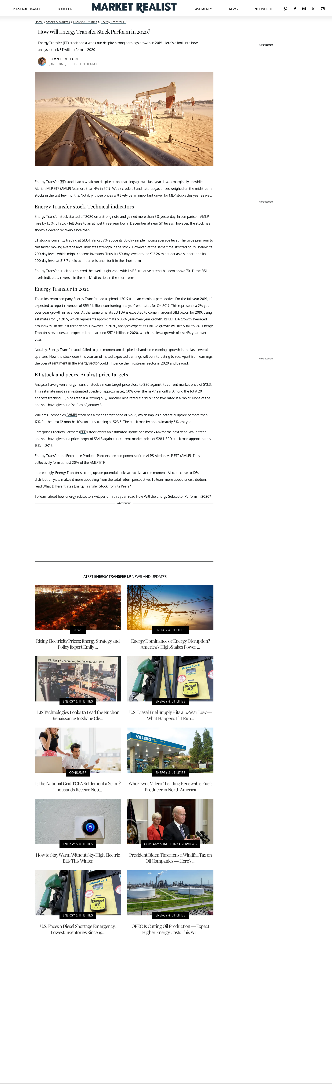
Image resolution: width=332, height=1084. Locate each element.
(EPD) (83, 432)
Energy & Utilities (85, 22)
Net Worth (263, 9)
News (233, 9)
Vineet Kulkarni (66, 59)
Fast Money (203, 9)
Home (39, 22)
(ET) (63, 182)
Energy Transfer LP (113, 22)
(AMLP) (65, 188)
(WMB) (71, 415)
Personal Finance (27, 9)
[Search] (286, 8)
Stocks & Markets (58, 22)
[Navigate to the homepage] (134, 8)
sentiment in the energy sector (75, 363)
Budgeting (66, 9)
